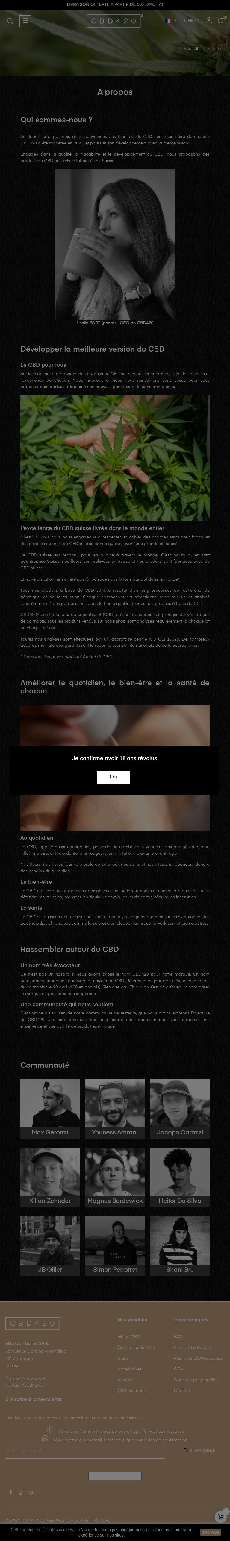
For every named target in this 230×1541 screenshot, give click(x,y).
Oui (113, 777)
